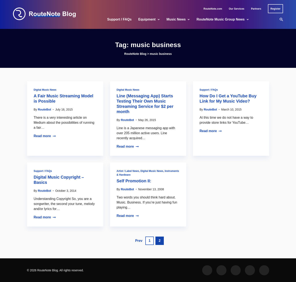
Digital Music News (45, 89)
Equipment (147, 19)
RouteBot (44, 109)
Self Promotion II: (134, 181)
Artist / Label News (128, 171)
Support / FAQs (119, 19)
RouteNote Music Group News (220, 19)
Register (275, 8)
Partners (256, 8)
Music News (176, 19)
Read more (45, 136)
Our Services (236, 8)
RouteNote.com (213, 8)
